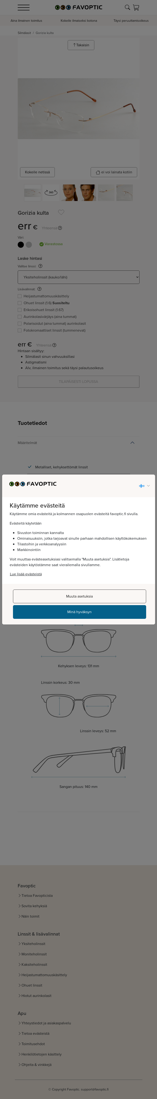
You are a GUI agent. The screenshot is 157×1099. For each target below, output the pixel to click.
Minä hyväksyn (79, 612)
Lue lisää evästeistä (26, 574)
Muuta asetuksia (79, 596)
